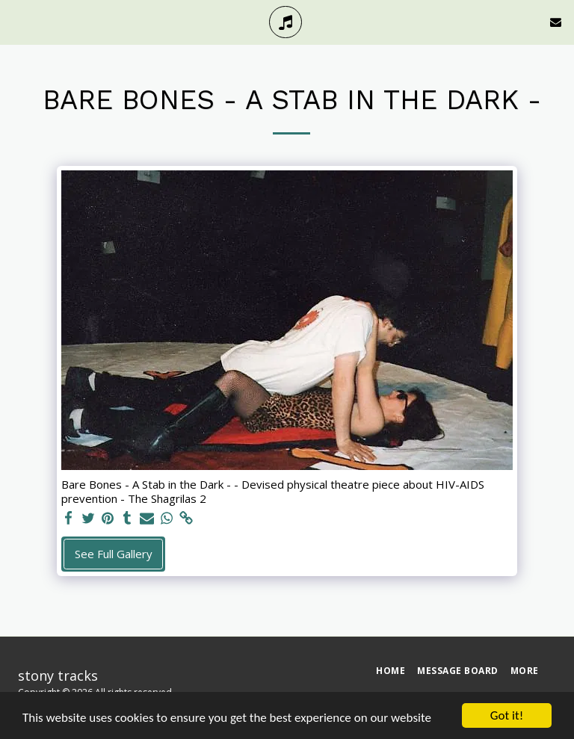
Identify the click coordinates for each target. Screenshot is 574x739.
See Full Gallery (113, 553)
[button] (16, 21)
